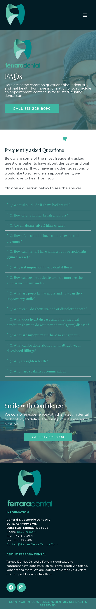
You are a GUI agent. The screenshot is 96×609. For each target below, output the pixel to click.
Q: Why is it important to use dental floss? (41, 267)
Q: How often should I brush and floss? (39, 215)
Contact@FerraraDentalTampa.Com (31, 544)
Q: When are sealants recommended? (38, 371)
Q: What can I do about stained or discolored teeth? (48, 309)
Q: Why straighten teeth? (29, 361)
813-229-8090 (26, 532)
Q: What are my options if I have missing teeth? (45, 335)
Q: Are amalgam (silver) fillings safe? (37, 225)
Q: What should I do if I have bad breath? (40, 205)
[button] (48, 205)
